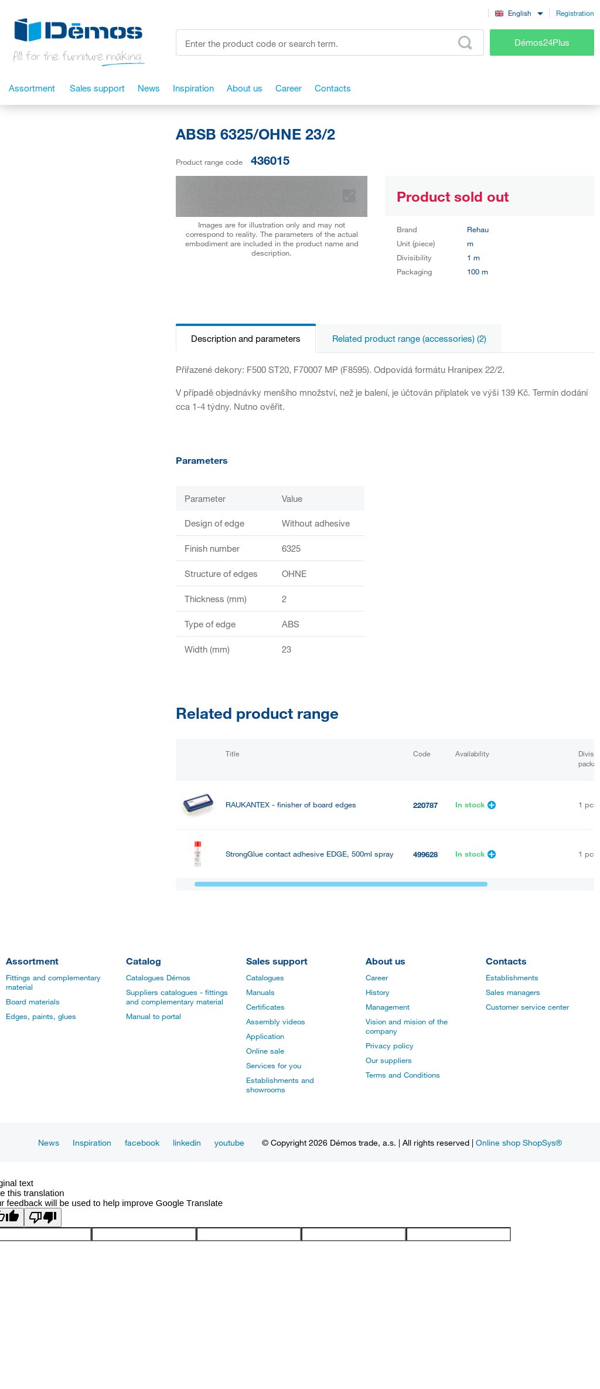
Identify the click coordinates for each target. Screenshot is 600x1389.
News (48, 1142)
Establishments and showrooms (280, 1084)
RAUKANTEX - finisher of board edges (291, 804)
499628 (425, 854)
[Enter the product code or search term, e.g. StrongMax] (329, 42)
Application (265, 1036)
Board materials (33, 1001)
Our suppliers (389, 1060)
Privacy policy (390, 1045)
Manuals (260, 992)
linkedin (187, 1142)
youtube (229, 1142)
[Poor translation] (43, 1217)
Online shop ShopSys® (519, 1142)
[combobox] (519, 12)
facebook (142, 1142)
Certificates (265, 1006)
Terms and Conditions (403, 1074)
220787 (425, 805)
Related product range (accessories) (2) (409, 338)
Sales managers (513, 992)
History (378, 992)
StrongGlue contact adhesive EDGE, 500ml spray (310, 854)
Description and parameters (246, 338)
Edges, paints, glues (41, 1016)
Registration (575, 13)
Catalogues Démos (158, 977)
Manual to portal (153, 1016)
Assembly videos (275, 1021)
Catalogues (265, 977)
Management (388, 1006)
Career (377, 977)
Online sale (265, 1050)
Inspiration (92, 1142)
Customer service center (527, 1006)
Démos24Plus (542, 42)
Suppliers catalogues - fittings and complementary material (177, 996)
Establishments (512, 977)
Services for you (273, 1065)
